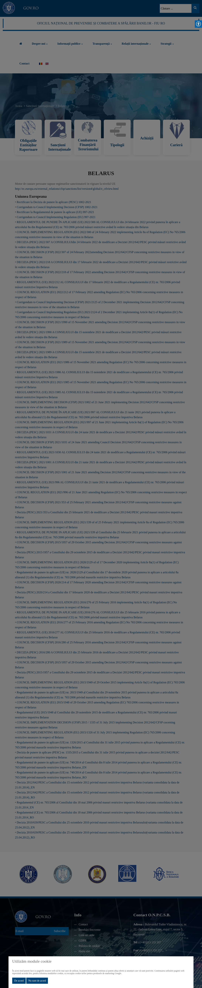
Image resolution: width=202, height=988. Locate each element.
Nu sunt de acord (37, 980)
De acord (19, 980)
